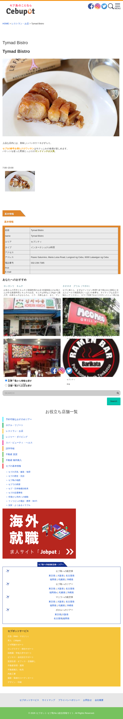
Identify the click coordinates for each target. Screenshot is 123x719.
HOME (6, 23)
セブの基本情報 (13, 466)
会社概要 (99, 700)
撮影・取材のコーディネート (21, 678)
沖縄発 (70, 579)
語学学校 (10, 448)
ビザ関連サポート (16, 645)
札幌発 (61, 579)
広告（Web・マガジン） (19, 636)
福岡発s (53, 592)
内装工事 (12, 674)
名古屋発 (70, 575)
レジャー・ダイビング (17, 437)
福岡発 (53, 579)
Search (113, 401)
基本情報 (9, 214)
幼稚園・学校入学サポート (20, 653)
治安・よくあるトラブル (19, 505)
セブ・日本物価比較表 (18, 488)
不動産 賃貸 (11, 454)
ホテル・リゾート (14, 425)
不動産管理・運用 (16, 665)
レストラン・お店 (20, 23)
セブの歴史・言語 (16, 476)
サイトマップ (48, 700)
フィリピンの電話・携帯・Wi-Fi (22, 501)
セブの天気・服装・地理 (19, 472)
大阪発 (60, 575)
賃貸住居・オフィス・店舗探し (22, 661)
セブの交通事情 (15, 493)
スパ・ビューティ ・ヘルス (19, 442)
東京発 (52, 575)
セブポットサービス (29, 700)
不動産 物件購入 (14, 460)
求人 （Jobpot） (15, 640)
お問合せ (87, 700)
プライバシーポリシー (69, 700)
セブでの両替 (14, 484)
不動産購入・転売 (16, 670)
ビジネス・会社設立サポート (21, 657)
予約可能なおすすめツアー (19, 419)
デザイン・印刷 (15, 682)
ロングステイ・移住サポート (21, 649)
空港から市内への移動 (18, 497)
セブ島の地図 (14, 480)
